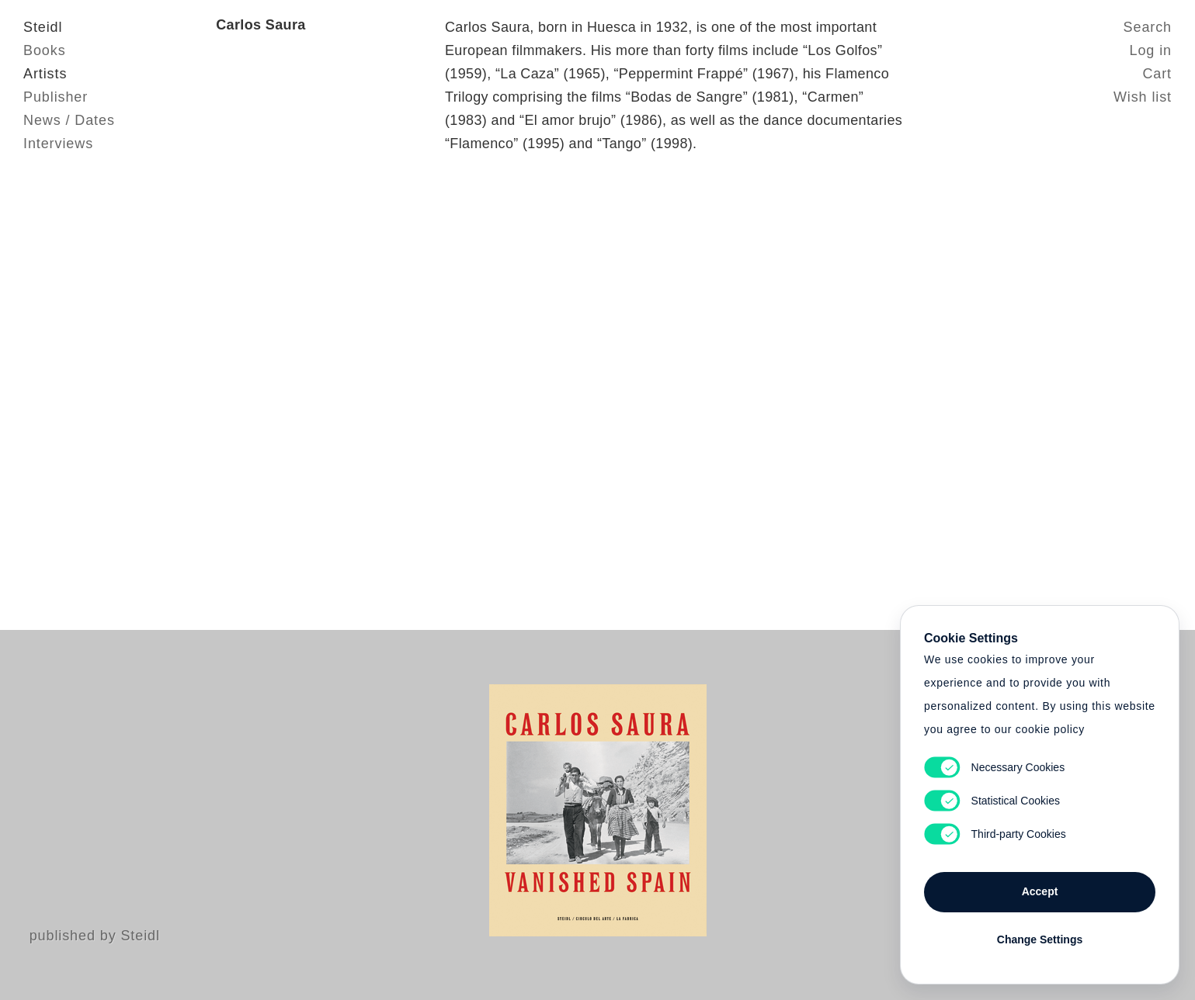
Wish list (1142, 97)
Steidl (42, 27)
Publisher (55, 97)
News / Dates (69, 120)
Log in (1151, 50)
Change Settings (1039, 939)
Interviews (58, 143)
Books (44, 50)
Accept (1040, 891)
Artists (45, 73)
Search (1148, 27)
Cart (1157, 73)
